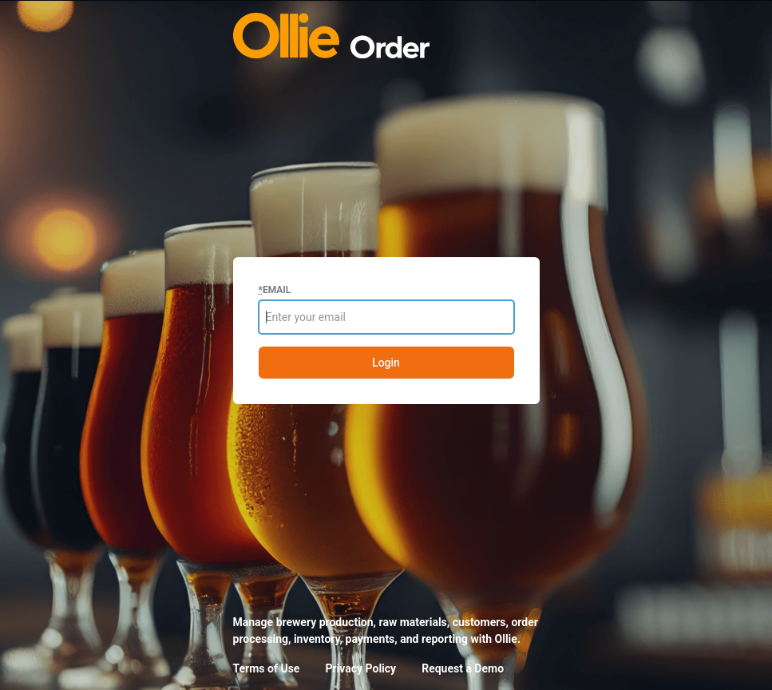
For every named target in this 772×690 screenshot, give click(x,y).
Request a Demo (463, 668)
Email (275, 290)
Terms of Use (266, 668)
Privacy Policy (360, 668)
